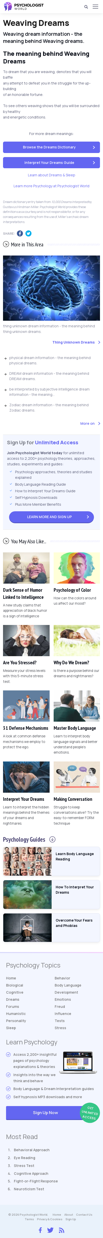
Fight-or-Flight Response (36, 1181)
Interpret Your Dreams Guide (49, 162)
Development (66, 992)
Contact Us (84, 1214)
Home (11, 978)
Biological (14, 985)
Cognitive (14, 992)
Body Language (68, 985)
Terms (29, 1219)
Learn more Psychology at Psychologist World (51, 185)
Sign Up (49, 516)
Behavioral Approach (32, 1149)
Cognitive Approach (31, 1173)
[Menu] (95, 6)
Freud (60, 1006)
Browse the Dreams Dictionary (49, 147)
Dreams (12, 999)
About (68, 1214)
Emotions (63, 999)
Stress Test (24, 1165)
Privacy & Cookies (49, 1219)
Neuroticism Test (29, 1188)
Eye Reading (24, 1157)
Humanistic (16, 1013)
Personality (16, 1020)
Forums (12, 1006)
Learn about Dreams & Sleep (51, 175)
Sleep (11, 1027)
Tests (60, 1020)
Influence (63, 1013)
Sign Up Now (65, 1113)
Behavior (62, 978)
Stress (60, 1027)
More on (87, 423)
